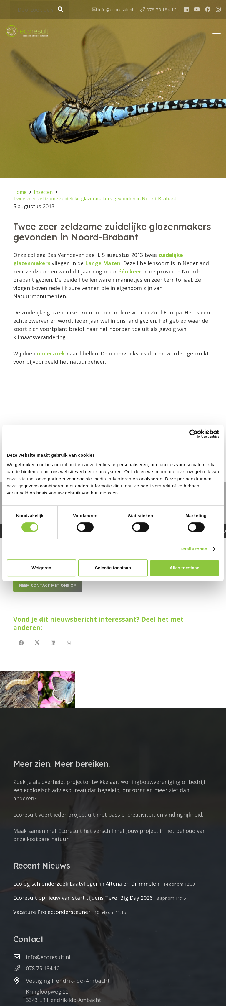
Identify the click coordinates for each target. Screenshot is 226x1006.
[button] (216, 32)
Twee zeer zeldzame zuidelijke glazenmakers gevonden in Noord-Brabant (94, 198)
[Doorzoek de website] (39, 10)
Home (19, 192)
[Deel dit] (21, 643)
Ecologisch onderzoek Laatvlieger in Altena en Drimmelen (86, 883)
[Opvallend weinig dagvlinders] (56, 689)
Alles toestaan (185, 567)
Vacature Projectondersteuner (51, 911)
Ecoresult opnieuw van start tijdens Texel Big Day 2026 (82, 897)
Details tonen (193, 548)
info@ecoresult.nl (48, 957)
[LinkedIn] (186, 9)
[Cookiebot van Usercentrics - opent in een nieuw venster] (193, 433)
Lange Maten (102, 263)
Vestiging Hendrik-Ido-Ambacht (68, 980)
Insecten (43, 192)
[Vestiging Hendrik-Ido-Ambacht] (19, 981)
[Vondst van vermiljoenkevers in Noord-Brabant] (19, 689)
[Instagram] (218, 10)
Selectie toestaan (113, 567)
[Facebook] (207, 9)
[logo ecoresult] (27, 32)
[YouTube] (197, 9)
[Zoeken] (60, 10)
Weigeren (41, 567)
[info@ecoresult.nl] (19, 957)
